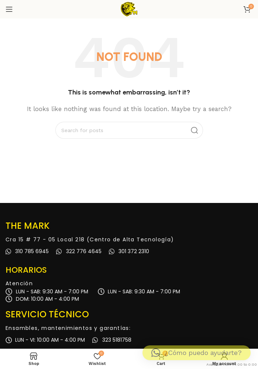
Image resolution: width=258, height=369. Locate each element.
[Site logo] (129, 9)
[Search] (129, 130)
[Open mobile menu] (9, 9)
